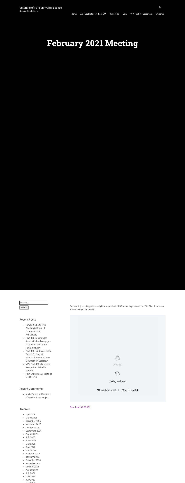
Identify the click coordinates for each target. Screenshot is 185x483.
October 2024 (32, 466)
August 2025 (32, 434)
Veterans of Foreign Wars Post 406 (40, 9)
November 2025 (33, 424)
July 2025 (30, 437)
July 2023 (30, 479)
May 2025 (30, 444)
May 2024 (30, 476)
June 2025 (31, 440)
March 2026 (31, 417)
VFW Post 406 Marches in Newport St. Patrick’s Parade (38, 367)
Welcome (160, 14)
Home (74, 14)
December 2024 (33, 460)
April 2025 (30, 447)
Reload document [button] (106, 390)
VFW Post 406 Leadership (141, 14)
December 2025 (33, 421)
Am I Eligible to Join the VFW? (93, 14)
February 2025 (33, 453)
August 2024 (32, 470)
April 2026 (30, 414)
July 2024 (30, 473)
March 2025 (31, 450)
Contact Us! (114, 14)
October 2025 (32, 427)
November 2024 (33, 463)
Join (125, 14)
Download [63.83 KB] (80, 407)
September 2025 (34, 431)
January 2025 (32, 457)
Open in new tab (130, 390)
